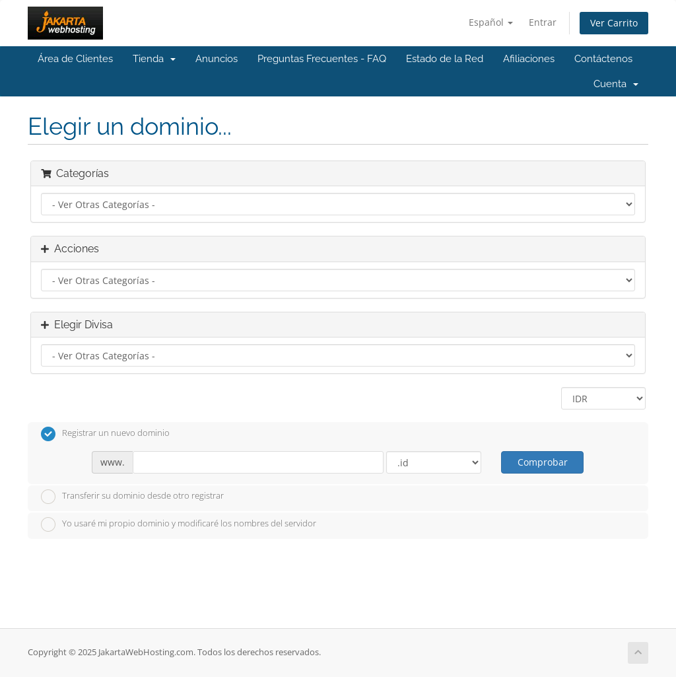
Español (491, 22)
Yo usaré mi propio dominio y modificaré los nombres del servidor (178, 524)
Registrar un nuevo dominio (105, 434)
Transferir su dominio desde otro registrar (132, 496)
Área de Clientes (75, 59)
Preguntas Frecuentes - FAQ (321, 59)
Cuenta (615, 84)
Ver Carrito (614, 23)
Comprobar (543, 462)
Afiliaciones (529, 59)
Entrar (543, 22)
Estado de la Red (444, 59)
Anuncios (216, 59)
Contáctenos (603, 59)
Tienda (154, 59)
